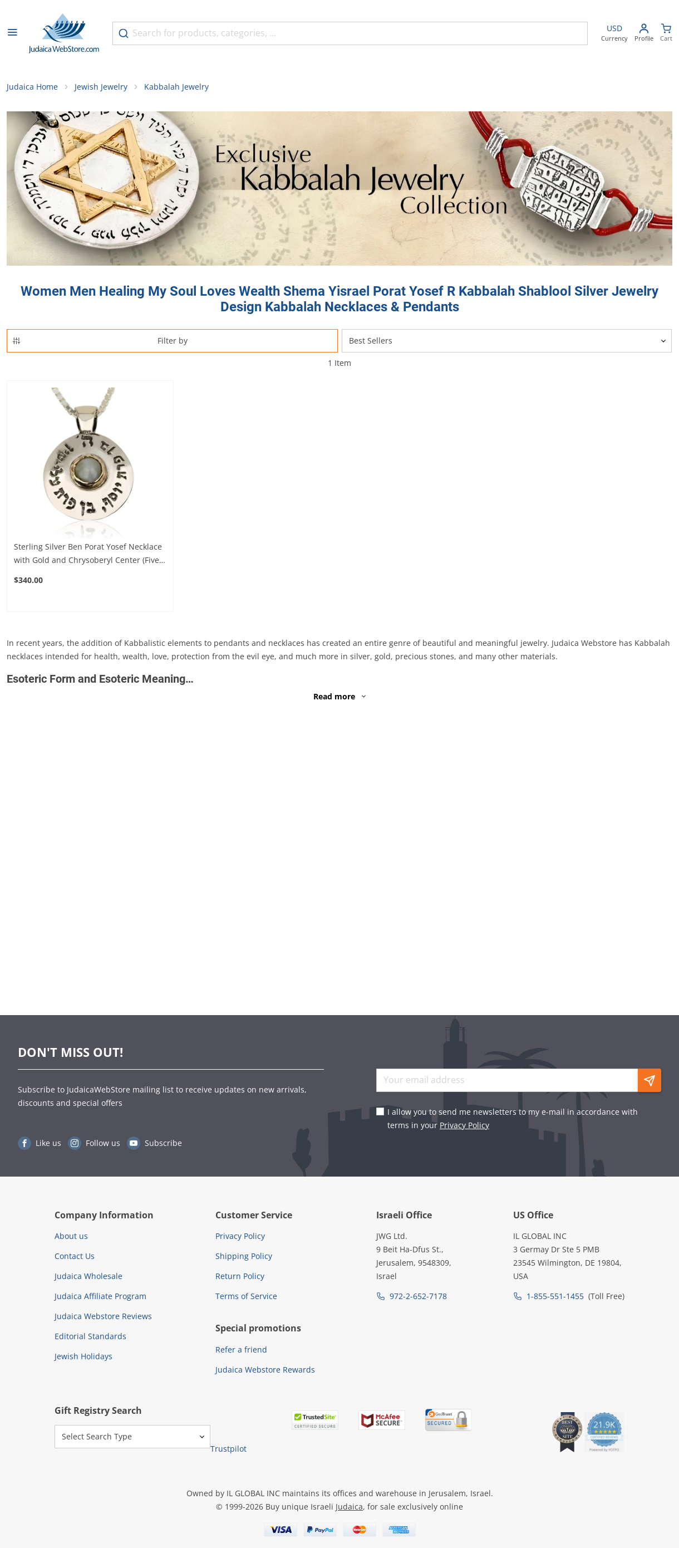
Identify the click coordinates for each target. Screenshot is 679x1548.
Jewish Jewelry (101, 86)
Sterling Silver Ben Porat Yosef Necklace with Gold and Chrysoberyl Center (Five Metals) (88, 554)
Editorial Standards (90, 1336)
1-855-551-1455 (555, 1296)
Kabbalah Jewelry (176, 86)
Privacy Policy (464, 1125)
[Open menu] (12, 33)
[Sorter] (507, 340)
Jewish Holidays (83, 1356)
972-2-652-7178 (418, 1296)
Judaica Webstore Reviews (103, 1316)
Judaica (349, 1506)
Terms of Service (246, 1296)
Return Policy (239, 1276)
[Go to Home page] (64, 33)
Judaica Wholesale (88, 1276)
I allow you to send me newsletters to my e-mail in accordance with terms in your (512, 1118)
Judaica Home (32, 86)
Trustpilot (228, 1448)
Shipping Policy (243, 1256)
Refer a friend (241, 1349)
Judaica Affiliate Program (100, 1296)
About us (71, 1236)
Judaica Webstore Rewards (265, 1369)
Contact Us (75, 1256)
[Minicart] (666, 33)
